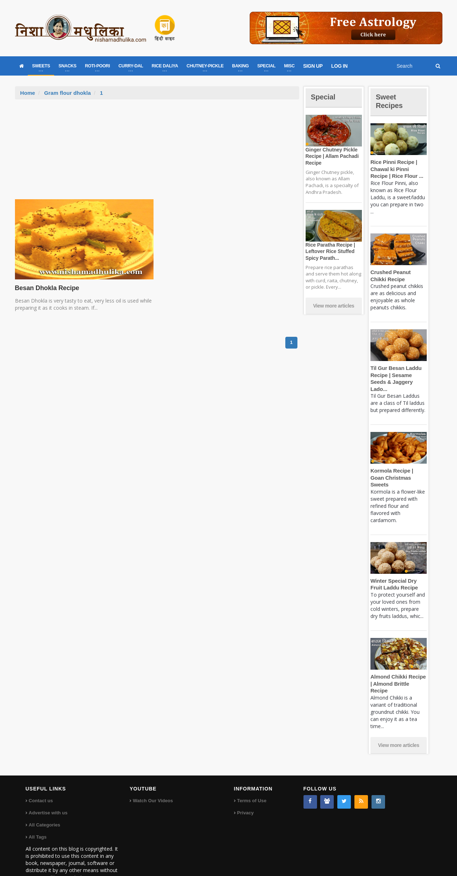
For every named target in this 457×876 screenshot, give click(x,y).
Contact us (41, 779)
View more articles (333, 306)
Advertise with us (48, 791)
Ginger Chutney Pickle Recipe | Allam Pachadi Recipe (331, 156)
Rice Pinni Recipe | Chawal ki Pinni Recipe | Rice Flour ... (398, 169)
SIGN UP (313, 66)
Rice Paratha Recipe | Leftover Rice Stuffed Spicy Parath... (329, 251)
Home (27, 93)
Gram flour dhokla (67, 93)
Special (324, 96)
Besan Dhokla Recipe (46, 288)
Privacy (245, 791)
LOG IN (339, 66)
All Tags (38, 816)
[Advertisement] (157, 152)
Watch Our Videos (152, 779)
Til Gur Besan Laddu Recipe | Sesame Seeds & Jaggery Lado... (398, 375)
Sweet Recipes (390, 101)
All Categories (44, 804)
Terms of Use (251, 779)
